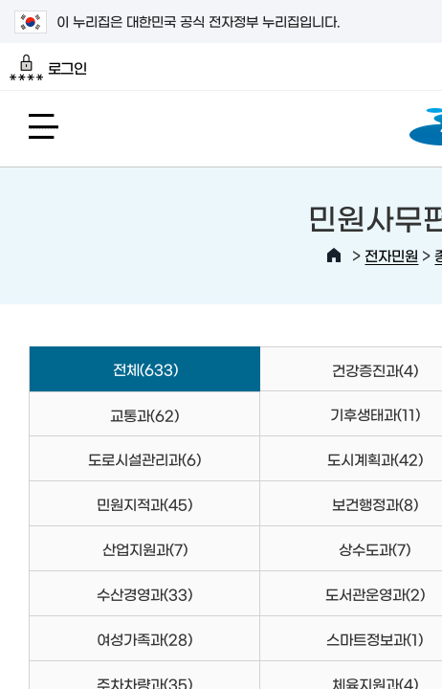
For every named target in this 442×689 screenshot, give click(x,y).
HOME (334, 255)
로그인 (48, 68)
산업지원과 (145, 549)
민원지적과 (144, 504)
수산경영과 (144, 594)
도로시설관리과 (144, 459)
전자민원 (391, 255)
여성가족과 (144, 639)
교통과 (144, 415)
